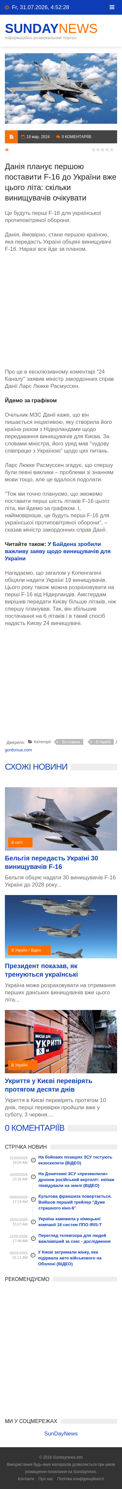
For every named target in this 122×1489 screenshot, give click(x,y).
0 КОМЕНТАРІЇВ (34, 1128)
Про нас (45, 1479)
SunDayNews (61, 1434)
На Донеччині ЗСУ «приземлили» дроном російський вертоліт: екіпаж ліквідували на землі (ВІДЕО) (76, 1179)
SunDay (51, 28)
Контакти (26, 1479)
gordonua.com (18, 749)
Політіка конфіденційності (80, 1479)
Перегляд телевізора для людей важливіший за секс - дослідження (74, 1238)
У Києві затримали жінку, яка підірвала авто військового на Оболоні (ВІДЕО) (70, 1258)
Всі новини (71, 742)
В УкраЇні (103, 742)
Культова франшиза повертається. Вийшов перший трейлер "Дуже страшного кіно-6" (75, 1202)
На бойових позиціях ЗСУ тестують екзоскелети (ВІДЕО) (75, 1160)
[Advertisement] (61, 307)
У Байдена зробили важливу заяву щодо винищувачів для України (58, 551)
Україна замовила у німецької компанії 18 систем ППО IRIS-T (70, 1221)
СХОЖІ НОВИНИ (36, 767)
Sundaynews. (85, 1471)
